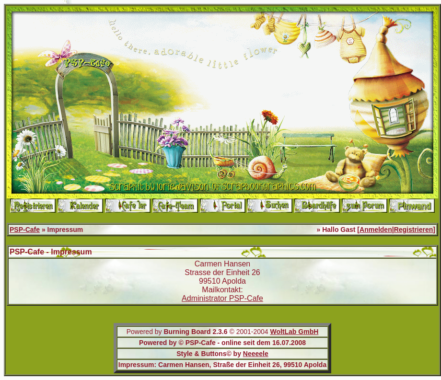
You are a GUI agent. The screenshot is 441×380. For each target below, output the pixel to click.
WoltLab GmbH (294, 331)
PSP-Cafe (25, 229)
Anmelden (376, 229)
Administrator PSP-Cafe (222, 298)
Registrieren (413, 229)
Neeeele (255, 353)
